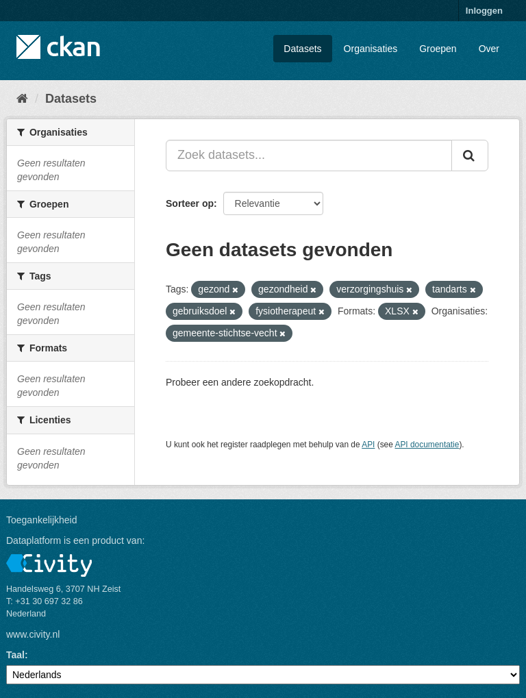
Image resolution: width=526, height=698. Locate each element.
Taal (15, 654)
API (368, 444)
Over (489, 48)
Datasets (302, 48)
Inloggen (484, 10)
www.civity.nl (33, 634)
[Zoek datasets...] (309, 155)
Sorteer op (190, 203)
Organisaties (371, 48)
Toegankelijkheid (41, 519)
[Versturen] (469, 155)
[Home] (22, 98)
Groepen (437, 48)
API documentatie (427, 444)
